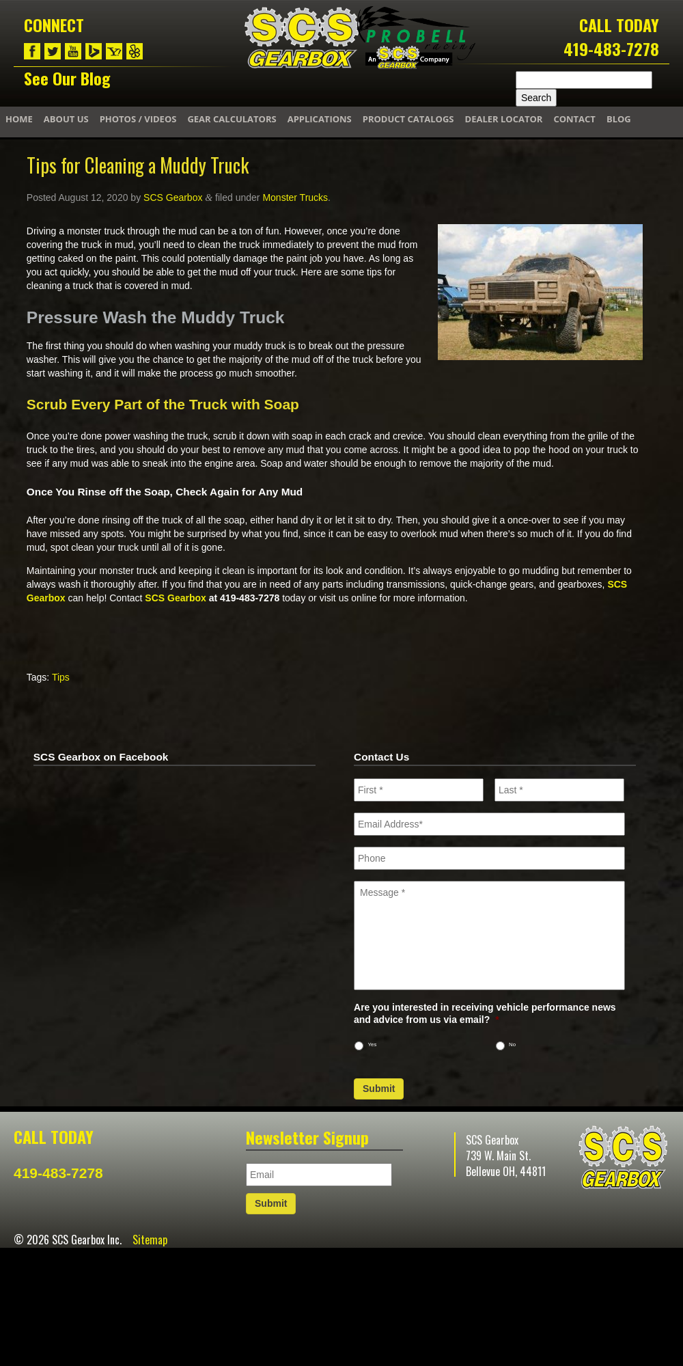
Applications (320, 119)
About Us (66, 119)
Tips (61, 677)
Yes (372, 1044)
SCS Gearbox (172, 197)
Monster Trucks (295, 197)
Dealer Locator (504, 119)
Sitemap (150, 1239)
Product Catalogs (408, 119)
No (512, 1044)
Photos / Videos (138, 119)
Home (19, 119)
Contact (574, 119)
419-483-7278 (611, 48)
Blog (619, 119)
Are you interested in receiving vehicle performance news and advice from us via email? (485, 1013)
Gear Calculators (231, 119)
